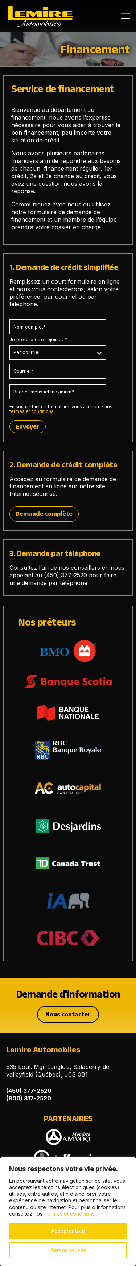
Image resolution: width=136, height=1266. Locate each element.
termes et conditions (31, 411)
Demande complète (44, 513)
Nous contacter (68, 1014)
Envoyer (28, 426)
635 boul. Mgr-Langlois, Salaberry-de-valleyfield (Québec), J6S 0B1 (59, 1070)
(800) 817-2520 (28, 1098)
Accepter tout (68, 1231)
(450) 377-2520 (65, 575)
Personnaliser (68, 1250)
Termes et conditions (69, 1214)
